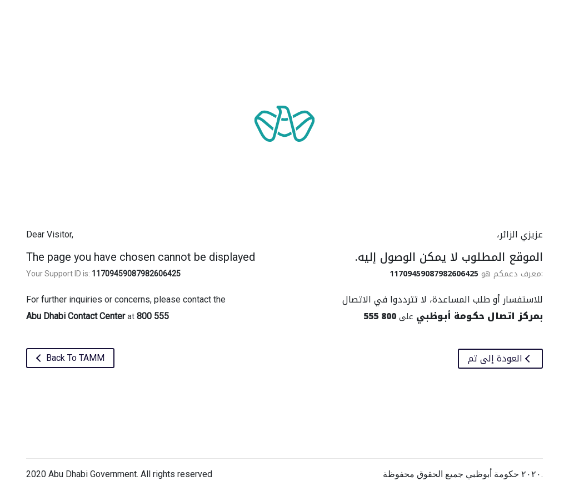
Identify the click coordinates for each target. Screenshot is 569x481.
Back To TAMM (74, 358)
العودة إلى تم (496, 358)
